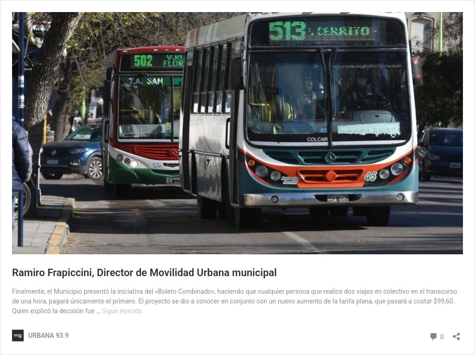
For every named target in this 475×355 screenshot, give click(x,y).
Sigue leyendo (122, 311)
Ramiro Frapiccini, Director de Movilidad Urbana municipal (144, 272)
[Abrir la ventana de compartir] (456, 333)
